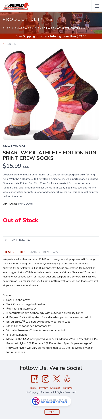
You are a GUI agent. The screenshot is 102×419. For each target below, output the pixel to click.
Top (51, 412)
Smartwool (24, 28)
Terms (33, 388)
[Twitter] (56, 379)
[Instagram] (45, 379)
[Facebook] (34, 379)
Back (9, 44)
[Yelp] (67, 379)
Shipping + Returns (61, 388)
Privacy (43, 388)
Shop (7, 28)
